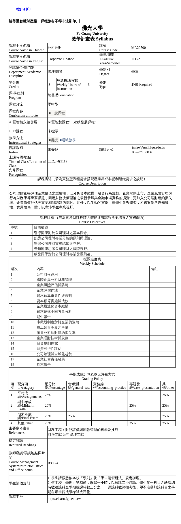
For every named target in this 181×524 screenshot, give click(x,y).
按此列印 (23, 9)
